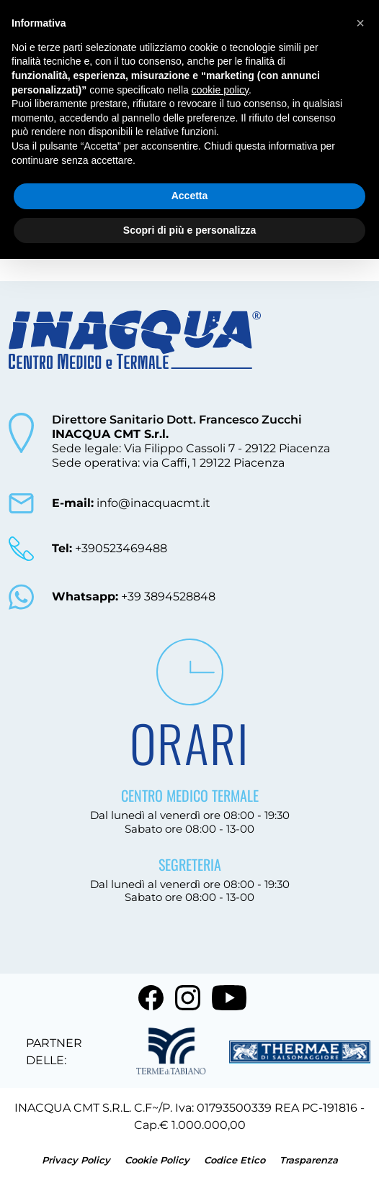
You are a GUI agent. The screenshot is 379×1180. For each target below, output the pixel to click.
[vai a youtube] (229, 997)
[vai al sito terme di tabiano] (171, 1052)
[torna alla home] (135, 355)
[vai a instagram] (187, 997)
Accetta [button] (189, 195)
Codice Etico (236, 1160)
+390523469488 (109, 548)
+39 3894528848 (133, 596)
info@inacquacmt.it (131, 503)
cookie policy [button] (220, 90)
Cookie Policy (158, 1160)
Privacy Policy (77, 1160)
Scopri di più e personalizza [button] (189, 230)
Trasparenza (309, 1160)
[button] (360, 23)
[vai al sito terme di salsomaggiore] (299, 1052)
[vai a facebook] (151, 997)
